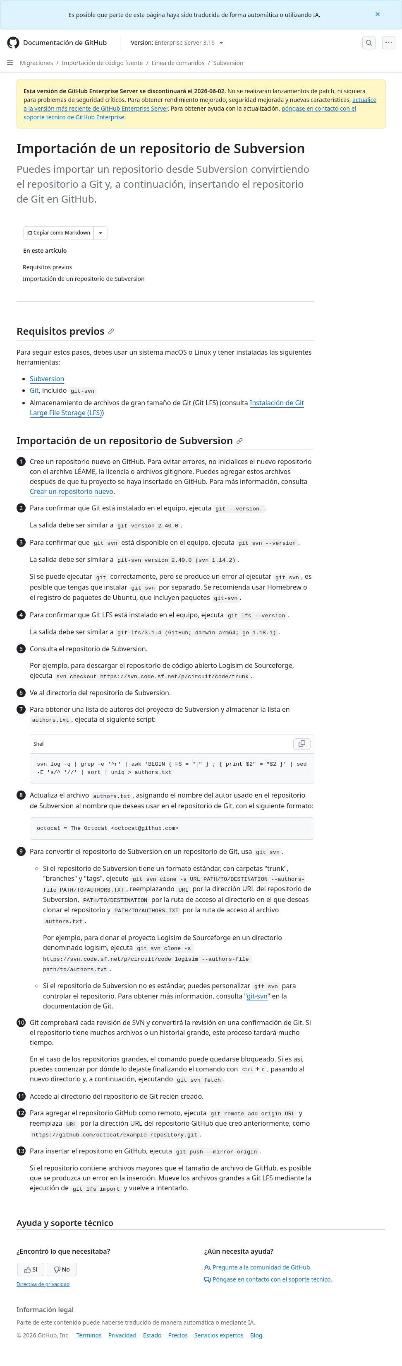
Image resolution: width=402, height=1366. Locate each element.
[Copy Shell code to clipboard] (302, 744)
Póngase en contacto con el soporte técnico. (268, 1279)
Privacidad (122, 1335)
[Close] (378, 13)
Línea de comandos (178, 63)
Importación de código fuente (102, 63)
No (62, 1269)
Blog (256, 1335)
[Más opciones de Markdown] (100, 232)
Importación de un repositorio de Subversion (130, 440)
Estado (152, 1335)
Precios (178, 1335)
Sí (30, 1269)
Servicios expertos (219, 1335)
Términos (89, 1335)
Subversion (228, 63)
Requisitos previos (66, 331)
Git (34, 390)
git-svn (256, 996)
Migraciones (36, 63)
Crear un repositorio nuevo (71, 491)
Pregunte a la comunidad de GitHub (257, 1267)
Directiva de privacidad (43, 1284)
